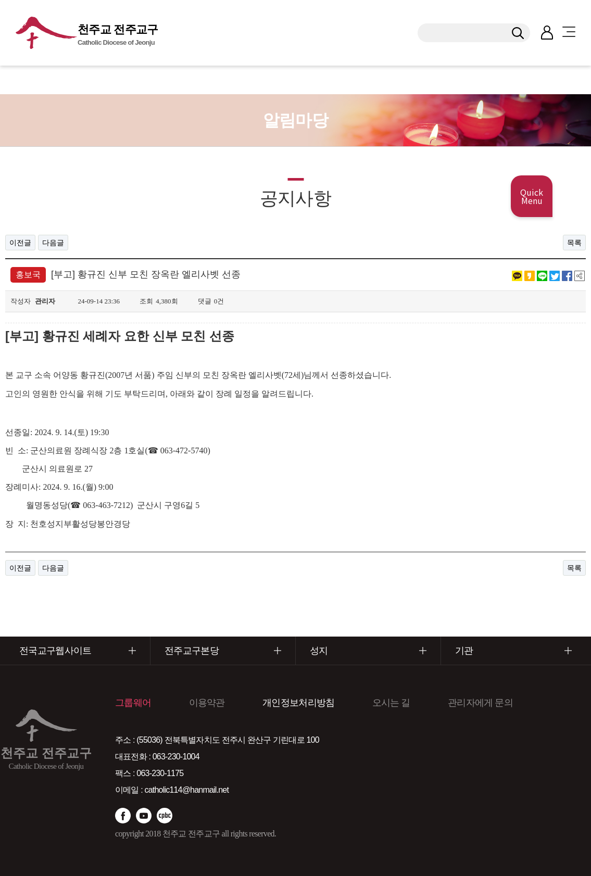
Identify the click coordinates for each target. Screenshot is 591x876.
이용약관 (207, 702)
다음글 (53, 242)
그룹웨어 (133, 702)
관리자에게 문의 (480, 702)
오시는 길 (391, 702)
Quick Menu (531, 196)
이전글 (20, 242)
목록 (574, 242)
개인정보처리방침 (298, 702)
